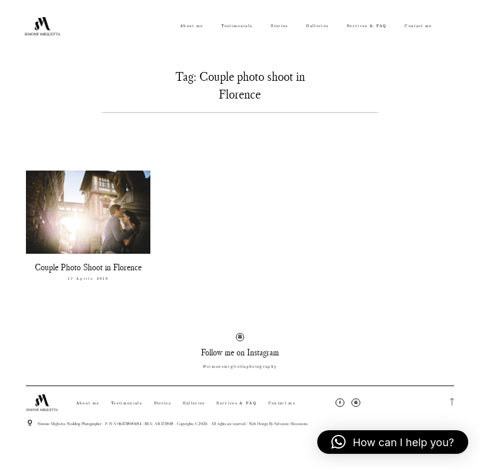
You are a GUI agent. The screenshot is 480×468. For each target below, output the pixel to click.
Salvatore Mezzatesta (291, 428)
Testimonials (236, 26)
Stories (279, 26)
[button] (392, 442)
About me (191, 26)
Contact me (418, 26)
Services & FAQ (367, 26)
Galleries (317, 26)
